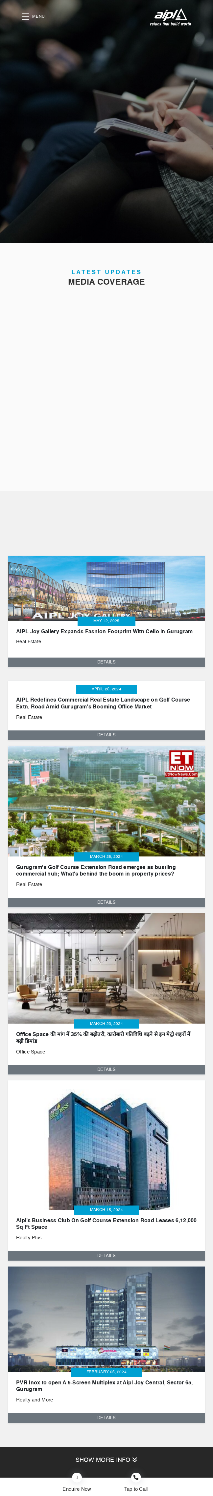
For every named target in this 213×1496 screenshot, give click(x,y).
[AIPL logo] (170, 17)
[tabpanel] (106, 606)
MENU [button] (33, 16)
